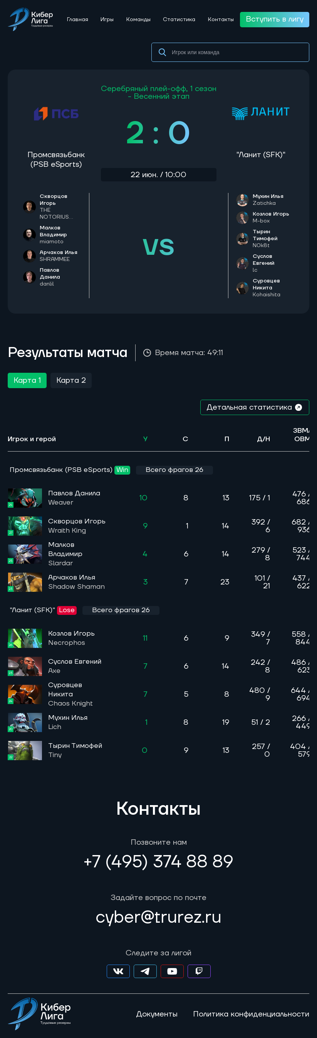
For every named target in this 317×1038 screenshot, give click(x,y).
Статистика (179, 19)
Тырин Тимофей (273, 238)
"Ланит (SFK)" (260, 155)
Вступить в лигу (275, 19)
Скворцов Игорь (60, 207)
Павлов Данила (74, 498)
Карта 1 (27, 380)
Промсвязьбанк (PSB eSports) (56, 159)
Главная (77, 19)
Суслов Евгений (273, 263)
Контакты (221, 19)
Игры (107, 19)
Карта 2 (71, 380)
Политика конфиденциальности (251, 1014)
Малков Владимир (60, 234)
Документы (157, 1014)
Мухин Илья (268, 200)
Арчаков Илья (58, 256)
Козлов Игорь (271, 217)
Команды (138, 19)
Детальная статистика (254, 407)
